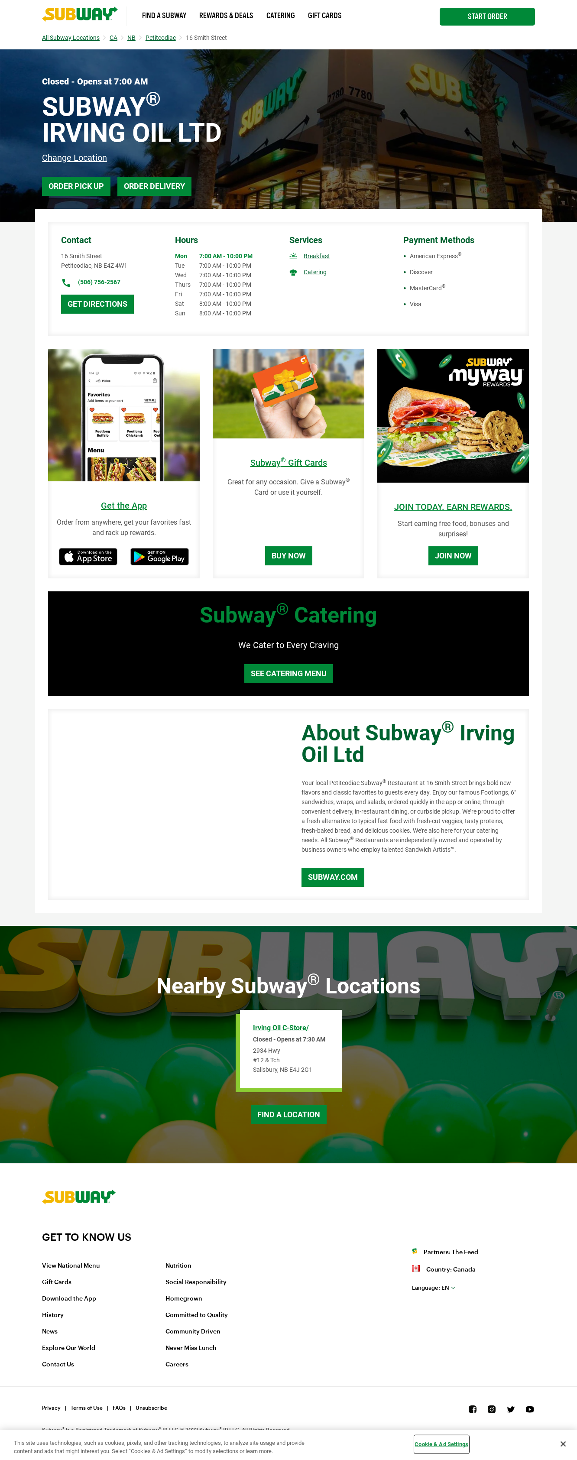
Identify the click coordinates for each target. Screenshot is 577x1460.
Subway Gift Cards (288, 463)
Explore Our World (68, 1348)
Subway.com (333, 877)
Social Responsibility (196, 1282)
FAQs (119, 1408)
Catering (280, 15)
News (50, 1332)
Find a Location (288, 1114)
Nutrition (178, 1266)
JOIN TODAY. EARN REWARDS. (453, 507)
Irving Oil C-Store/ (281, 1028)
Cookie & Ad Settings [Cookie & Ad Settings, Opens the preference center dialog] (441, 1444)
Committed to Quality (196, 1315)
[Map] (165, 804)
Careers (176, 1365)
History (53, 1315)
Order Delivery (154, 186)
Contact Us (58, 1365)
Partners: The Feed (451, 1252)
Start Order (487, 16)
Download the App (69, 1299)
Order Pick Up (76, 186)
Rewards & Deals (226, 15)
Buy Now (289, 555)
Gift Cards (325, 15)
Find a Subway (164, 15)
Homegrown (183, 1299)
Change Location (74, 157)
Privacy (51, 1408)
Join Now (453, 555)
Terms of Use (87, 1408)
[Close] (563, 1444)
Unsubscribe (151, 1408)
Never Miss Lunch (191, 1348)
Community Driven (192, 1332)
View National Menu (71, 1266)
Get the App (124, 506)
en (430, 1288)
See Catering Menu (289, 673)
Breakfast (317, 256)
